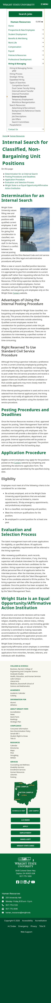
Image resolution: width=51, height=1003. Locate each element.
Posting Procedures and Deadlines (20, 176)
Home (11, 26)
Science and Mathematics (20, 686)
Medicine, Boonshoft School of (22, 684)
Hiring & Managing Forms (21, 68)
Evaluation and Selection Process (19, 182)
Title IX (13, 738)
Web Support (26, 932)
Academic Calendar (17, 693)
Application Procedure (15, 179)
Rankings (13, 719)
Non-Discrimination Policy (20, 731)
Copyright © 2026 (12, 921)
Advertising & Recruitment (23, 108)
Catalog (13, 695)
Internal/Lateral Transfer (22, 91)
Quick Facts (14, 717)
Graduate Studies (17, 674)
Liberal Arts (14, 681)
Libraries (13, 774)
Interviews (16, 113)
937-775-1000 (25, 876)
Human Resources (17, 136)
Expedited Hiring (17, 79)
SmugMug (17, 755)
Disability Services (17, 767)
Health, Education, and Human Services (25, 676)
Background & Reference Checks (26, 110)
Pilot (12, 753)
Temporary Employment (22, 99)
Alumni (16, 702)
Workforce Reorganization (23, 102)
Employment (25, 833)
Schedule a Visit (18, 811)
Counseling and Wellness (20, 765)
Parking (13, 777)
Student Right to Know (19, 736)
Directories (14, 748)
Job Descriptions (19, 116)
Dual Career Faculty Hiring (23, 88)
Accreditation (15, 712)
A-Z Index (25, 820)
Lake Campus (15, 679)
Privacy (34, 926)
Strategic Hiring (16, 76)
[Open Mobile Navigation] (44, 4)
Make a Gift (25, 839)
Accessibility (27, 921)
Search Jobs (25, 14)
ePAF (14, 71)
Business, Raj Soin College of (21, 669)
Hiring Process (16, 74)
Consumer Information (19, 729)
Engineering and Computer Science (23, 671)
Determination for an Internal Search (21, 174)
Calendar (13, 745)
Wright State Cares (25, 846)
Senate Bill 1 (15, 733)
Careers (16, 293)
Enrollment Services (18, 770)
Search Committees (20, 122)
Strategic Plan (15, 722)
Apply (25, 826)
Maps (12, 750)
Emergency (23, 926)
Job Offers (16, 119)
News (12, 714)
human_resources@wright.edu (18, 912)
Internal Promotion (20, 94)
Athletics (16, 705)
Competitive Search (20, 85)
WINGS (13, 758)
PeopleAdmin (15, 125)
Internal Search (19, 96)
